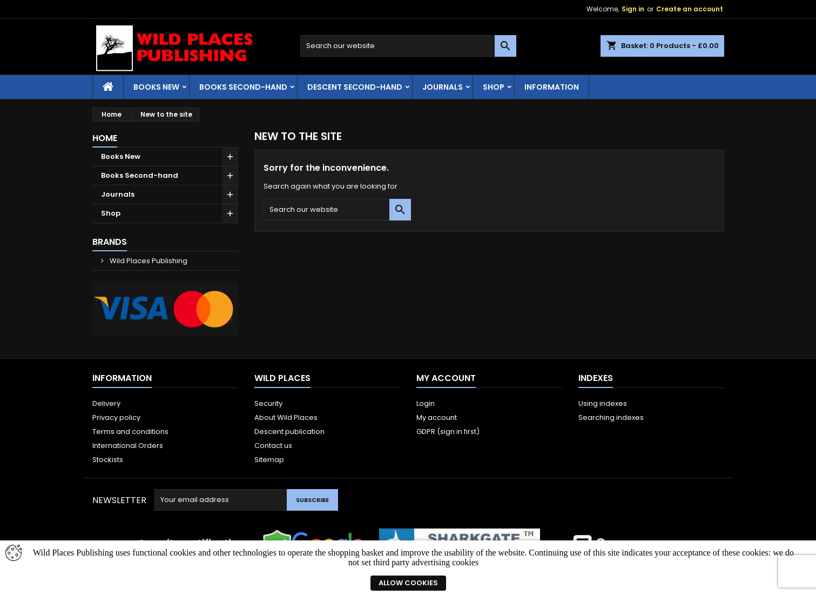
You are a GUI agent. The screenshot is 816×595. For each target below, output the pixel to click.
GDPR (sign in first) (448, 431)
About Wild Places (286, 417)
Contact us (273, 445)
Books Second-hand (243, 87)
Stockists (107, 459)
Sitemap (269, 459)
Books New (156, 87)
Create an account (689, 9)
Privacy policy (116, 417)
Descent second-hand (354, 87)
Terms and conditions (130, 431)
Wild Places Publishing (147, 261)
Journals (442, 87)
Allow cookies (408, 583)
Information (551, 87)
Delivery (106, 403)
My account (436, 417)
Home (104, 138)
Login (425, 403)
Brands (109, 242)
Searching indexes (611, 417)
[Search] (408, 46)
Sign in (633, 9)
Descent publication (289, 431)
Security (268, 403)
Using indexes (602, 403)
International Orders (127, 445)
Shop (493, 87)
